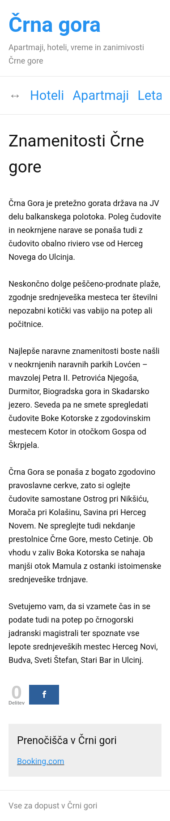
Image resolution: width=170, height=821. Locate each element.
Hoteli (47, 95)
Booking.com (40, 761)
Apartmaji (100, 95)
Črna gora (54, 24)
